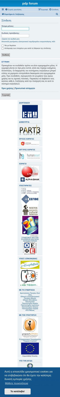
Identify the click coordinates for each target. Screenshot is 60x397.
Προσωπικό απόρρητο (25, 88)
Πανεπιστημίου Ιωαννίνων (30, 305)
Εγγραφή (6, 95)
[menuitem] (13, 9)
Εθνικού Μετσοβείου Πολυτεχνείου (30, 301)
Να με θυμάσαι (9, 45)
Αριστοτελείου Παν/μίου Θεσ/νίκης (30, 294)
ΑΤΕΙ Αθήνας (29, 310)
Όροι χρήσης (7, 88)
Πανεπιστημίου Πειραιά (30, 308)
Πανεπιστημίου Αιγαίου (30, 303)
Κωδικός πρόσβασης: (11, 33)
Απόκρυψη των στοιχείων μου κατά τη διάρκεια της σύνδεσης (26, 48)
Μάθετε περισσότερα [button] (16, 383)
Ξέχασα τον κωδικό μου (11, 39)
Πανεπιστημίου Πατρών (30, 307)
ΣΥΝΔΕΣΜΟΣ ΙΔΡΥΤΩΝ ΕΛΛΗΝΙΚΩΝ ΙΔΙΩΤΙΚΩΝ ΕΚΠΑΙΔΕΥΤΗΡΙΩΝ (30, 239)
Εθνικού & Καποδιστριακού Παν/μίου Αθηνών (30, 297)
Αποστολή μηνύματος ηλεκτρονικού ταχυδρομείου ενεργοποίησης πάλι (28, 41)
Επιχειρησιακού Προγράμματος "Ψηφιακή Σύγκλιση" (30, 329)
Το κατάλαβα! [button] (17, 391)
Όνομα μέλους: (8, 26)
